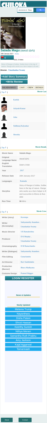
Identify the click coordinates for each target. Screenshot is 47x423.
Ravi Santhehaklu (27, 262)
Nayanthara (23, 313)
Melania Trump (23, 309)
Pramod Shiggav (27, 273)
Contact (25, 420)
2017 (22, 170)
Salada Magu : (9, 87)
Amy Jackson (23, 340)
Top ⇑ (4, 92)
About (7, 420)
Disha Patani (23, 318)
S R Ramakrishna (27, 232)
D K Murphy (25, 237)
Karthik (16, 100)
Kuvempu (24, 217)
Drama (17, 54)
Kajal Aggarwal (23, 344)
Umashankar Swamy (16, 70)
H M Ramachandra (28, 246)
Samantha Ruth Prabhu (23, 335)
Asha (15, 117)
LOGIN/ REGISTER (23, 278)
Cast (22, 87)
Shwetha (16, 135)
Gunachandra (26, 257)
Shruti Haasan (23, 322)
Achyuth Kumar (19, 108)
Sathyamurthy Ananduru (30, 222)
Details (39, 87)
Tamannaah (23, 349)
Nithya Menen (23, 331)
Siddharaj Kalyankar (21, 126)
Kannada (23, 181)
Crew (30, 87)
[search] (25, 10)
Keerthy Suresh (23, 327)
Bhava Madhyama (27, 268)
